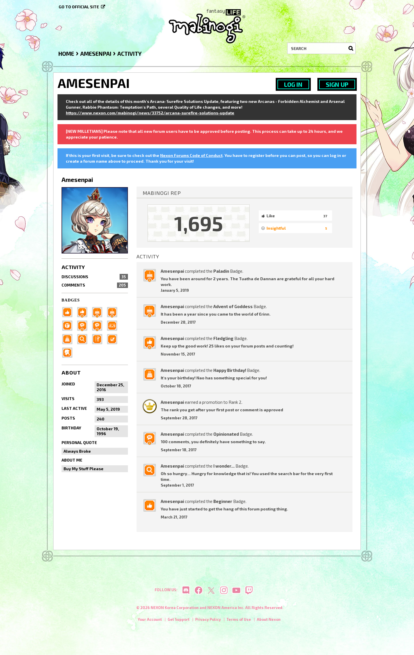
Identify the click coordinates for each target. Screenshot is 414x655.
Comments (95, 285)
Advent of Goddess (233, 306)
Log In (293, 84)
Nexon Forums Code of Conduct (191, 155)
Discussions (95, 277)
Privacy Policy (208, 620)
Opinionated (226, 434)
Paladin (221, 271)
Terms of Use (239, 620)
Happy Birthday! (229, 370)
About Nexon (269, 620)
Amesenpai (172, 271)
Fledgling (223, 338)
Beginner (222, 501)
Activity (73, 267)
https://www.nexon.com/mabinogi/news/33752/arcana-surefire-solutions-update (150, 112)
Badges (71, 300)
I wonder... (224, 465)
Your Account (150, 620)
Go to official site (79, 6)
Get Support (178, 620)
